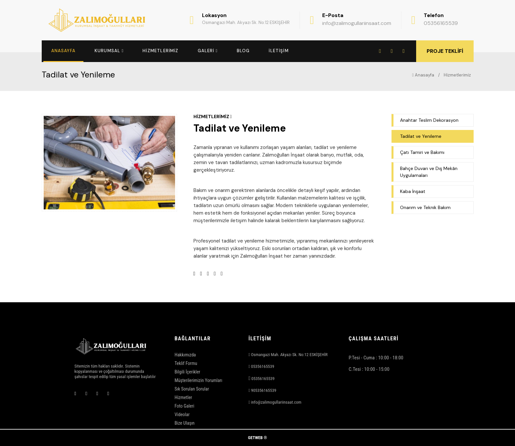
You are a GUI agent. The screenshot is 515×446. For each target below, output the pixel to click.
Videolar (182, 414)
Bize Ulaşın (184, 423)
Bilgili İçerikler (187, 371)
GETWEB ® (257, 437)
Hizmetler (183, 397)
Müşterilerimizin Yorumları (198, 380)
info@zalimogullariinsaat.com (356, 23)
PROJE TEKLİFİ (445, 51)
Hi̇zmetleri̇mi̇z (457, 75)
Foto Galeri (184, 406)
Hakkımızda (185, 354)
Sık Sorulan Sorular (191, 389)
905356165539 (263, 390)
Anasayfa (423, 75)
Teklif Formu (185, 363)
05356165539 (441, 23)
